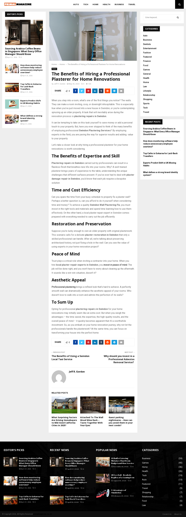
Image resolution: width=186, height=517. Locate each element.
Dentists (147, 44)
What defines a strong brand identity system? (31, 118)
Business (119, 4)
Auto (76, 4)
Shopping (147, 99)
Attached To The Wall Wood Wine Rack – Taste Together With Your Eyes (91, 421)
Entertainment (149, 48)
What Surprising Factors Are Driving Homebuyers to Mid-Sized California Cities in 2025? (64, 421)
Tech (85, 4)
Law (145, 86)
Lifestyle (147, 91)
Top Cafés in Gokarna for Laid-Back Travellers (30, 86)
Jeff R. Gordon (59, 84)
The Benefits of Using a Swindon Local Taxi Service (70, 357)
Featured (147, 57)
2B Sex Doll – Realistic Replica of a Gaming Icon (122, 476)
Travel (131, 4)
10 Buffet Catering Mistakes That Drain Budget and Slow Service (122, 461)
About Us (177, 514)
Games (146, 69)
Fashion (147, 52)
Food (145, 65)
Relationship (149, 95)
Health (106, 4)
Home (95, 4)
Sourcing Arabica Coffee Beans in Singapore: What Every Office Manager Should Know (23, 51)
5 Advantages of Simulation (118, 491)
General (147, 74)
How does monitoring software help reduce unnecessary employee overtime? (31, 69)
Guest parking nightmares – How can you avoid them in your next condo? (121, 421)
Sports (146, 103)
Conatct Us (166, 514)
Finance (147, 61)
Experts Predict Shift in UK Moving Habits (30, 101)
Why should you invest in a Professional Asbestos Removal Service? (119, 359)
